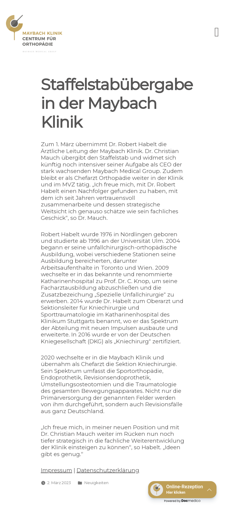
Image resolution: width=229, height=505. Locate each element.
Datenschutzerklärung (108, 470)
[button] (182, 489)
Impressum (56, 470)
